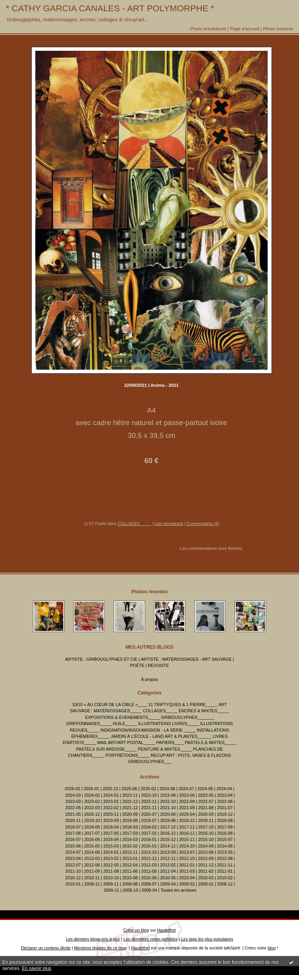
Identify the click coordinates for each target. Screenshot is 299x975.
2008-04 (149, 890)
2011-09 (92, 871)
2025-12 (110, 788)
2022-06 (225, 801)
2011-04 (168, 871)
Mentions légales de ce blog (100, 948)
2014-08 (225, 846)
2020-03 (206, 814)
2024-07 (186, 788)
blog (272, 948)
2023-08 (168, 795)
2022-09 (187, 801)
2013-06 (206, 852)
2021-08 (206, 807)
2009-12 (92, 884)
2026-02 (72, 788)
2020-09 (130, 814)
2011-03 (187, 871)
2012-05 (111, 865)
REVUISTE (158, 665)
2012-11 (168, 858)
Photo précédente (208, 28)
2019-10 (92, 820)
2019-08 (130, 820)
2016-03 (130, 839)
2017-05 (111, 833)
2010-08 (130, 877)
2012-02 (168, 865)
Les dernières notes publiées (150, 939)
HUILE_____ (125, 723)
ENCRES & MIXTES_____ (204, 710)
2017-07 (92, 833)
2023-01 (111, 801)
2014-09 (206, 846)
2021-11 (149, 807)
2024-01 (111, 795)
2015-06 (73, 846)
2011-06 (130, 871)
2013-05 (225, 852)
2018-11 (206, 820)
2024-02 (92, 795)
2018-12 (187, 820)
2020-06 (168, 814)
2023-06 (187, 795)
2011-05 (149, 871)
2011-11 (225, 865)
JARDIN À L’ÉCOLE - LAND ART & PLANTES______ (161, 736)
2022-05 (73, 807)
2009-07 (149, 884)
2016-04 (111, 839)
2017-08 (73, 833)
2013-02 (111, 858)
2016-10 (206, 833)
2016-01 (149, 839)
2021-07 (225, 807)
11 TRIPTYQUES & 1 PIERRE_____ (182, 704)
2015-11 (187, 839)
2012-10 (187, 858)
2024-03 (73, 795)
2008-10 (130, 890)
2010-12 (73, 877)
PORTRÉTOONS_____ (127, 755)
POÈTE (137, 665)
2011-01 (225, 871)
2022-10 (168, 801)
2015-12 (168, 839)
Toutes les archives (179, 890)
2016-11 (187, 833)
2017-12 (168, 827)
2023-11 (130, 795)
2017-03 (130, 833)
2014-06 (92, 852)
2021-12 (130, 807)
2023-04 (225, 795)
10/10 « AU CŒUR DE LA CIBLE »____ (109, 704)
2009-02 (187, 884)
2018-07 (73, 827)
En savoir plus (36, 968)
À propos (149, 679)
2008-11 (111, 890)
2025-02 (148, 788)
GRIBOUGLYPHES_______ (187, 717)
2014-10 (187, 846)
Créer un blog (136, 930)
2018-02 (149, 827)
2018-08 (225, 820)
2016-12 (168, 833)
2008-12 (225, 884)
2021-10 (168, 807)
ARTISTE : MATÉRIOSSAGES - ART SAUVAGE (186, 659)
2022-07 (206, 801)
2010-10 (111, 877)
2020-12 (92, 814)
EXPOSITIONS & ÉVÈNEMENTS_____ (122, 717)
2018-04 (111, 827)
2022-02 (111, 807)
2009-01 (206, 884)
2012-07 (73, 865)
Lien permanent (168, 523)
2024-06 (205, 788)
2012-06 (92, 865)
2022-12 (130, 801)
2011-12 (206, 865)
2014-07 (73, 852)
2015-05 (92, 846)
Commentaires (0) (203, 523)
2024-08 (167, 788)
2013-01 (130, 858)
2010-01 (73, 884)
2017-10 (206, 827)
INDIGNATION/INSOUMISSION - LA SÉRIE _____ (148, 730)
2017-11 (187, 827)
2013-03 (92, 858)
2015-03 (111, 846)
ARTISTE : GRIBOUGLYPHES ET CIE (101, 659)
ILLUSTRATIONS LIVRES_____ (168, 723)
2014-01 (111, 852)
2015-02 (130, 846)
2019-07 (149, 820)
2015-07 (225, 839)
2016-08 (225, 833)
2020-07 (149, 814)
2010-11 (92, 877)
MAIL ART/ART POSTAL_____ (126, 742)
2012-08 (225, 858)
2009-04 (168, 884)
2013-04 (73, 858)
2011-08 (111, 871)
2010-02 (225, 877)
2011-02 (206, 871)
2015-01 (149, 846)
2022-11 (149, 801)
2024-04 (224, 788)
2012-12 (149, 858)
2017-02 (149, 833)
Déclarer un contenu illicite (46, 948)
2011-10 (73, 871)
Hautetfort (166, 930)
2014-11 (168, 846)
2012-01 (187, 865)
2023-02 (92, 801)
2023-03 (73, 801)
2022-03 (92, 807)
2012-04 (130, 865)
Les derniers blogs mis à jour (93, 939)
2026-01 (91, 788)
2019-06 (168, 820)
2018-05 (92, 827)
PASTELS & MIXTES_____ (211, 742)
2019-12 (225, 814)
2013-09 (168, 852)
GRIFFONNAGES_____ (89, 723)
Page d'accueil (244, 28)
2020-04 (187, 814)
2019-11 (73, 820)
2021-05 (73, 814)
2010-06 (149, 877)
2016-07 (73, 839)
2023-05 (206, 795)
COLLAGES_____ (134, 523)
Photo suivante (278, 28)
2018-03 (130, 827)
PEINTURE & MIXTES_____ (165, 749)
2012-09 (206, 858)
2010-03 (206, 877)
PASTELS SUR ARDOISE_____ (106, 749)
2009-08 (130, 884)
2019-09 (111, 820)
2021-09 (187, 807)
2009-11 (111, 884)
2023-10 (149, 795)
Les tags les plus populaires (207, 939)
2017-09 (225, 827)
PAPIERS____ (170, 742)
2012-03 (149, 865)
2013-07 (187, 852)
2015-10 (206, 839)
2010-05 (168, 877)
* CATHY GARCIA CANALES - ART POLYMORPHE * (110, 8)
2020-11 (111, 814)
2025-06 (129, 788)
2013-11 (130, 852)
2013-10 (149, 852)
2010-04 (187, 877)
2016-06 (92, 839)
